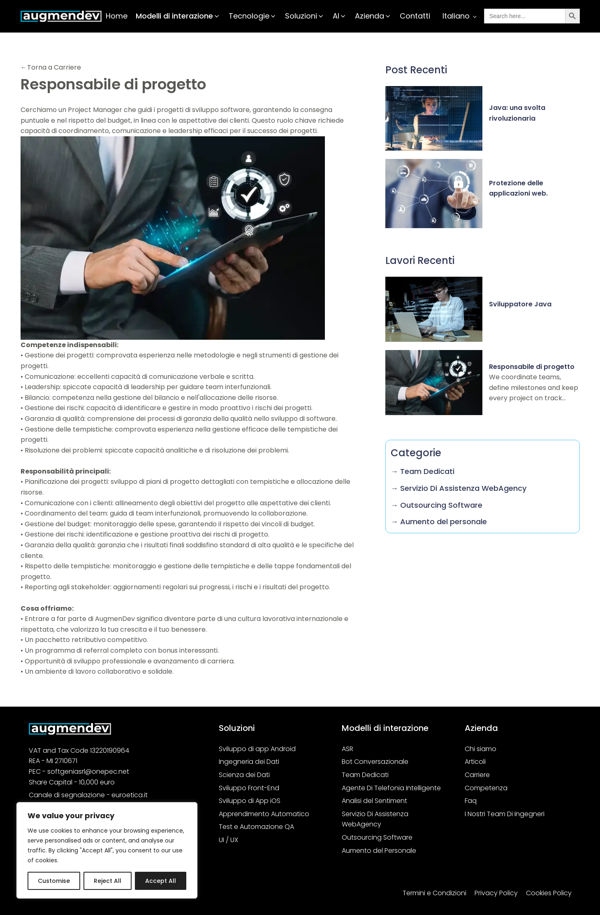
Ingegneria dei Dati (249, 761)
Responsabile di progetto (532, 366)
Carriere (477, 775)
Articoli (475, 761)
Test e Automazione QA (256, 826)
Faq (471, 800)
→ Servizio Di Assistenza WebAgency (458, 488)
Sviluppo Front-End (249, 788)
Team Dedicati (365, 775)
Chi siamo (480, 749)
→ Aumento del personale (439, 521)
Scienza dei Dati (244, 775)
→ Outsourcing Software (436, 505)
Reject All (107, 881)
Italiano (456, 16)
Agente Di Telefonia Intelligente (391, 788)
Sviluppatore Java (520, 304)
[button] (178, 16)
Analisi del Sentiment (374, 800)
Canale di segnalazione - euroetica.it (88, 795)
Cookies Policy (549, 893)
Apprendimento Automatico (264, 814)
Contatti (415, 16)
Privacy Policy (496, 893)
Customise (54, 881)
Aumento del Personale (379, 850)
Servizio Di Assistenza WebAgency (375, 819)
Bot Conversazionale (375, 761)
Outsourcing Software (377, 837)
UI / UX (228, 840)
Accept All (160, 881)
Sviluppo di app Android (257, 749)
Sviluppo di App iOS (249, 800)
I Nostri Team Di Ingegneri (504, 814)
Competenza (486, 788)
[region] (106, 850)
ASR (347, 749)
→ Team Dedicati (422, 471)
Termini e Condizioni (434, 893)
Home (116, 16)
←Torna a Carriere (51, 67)
